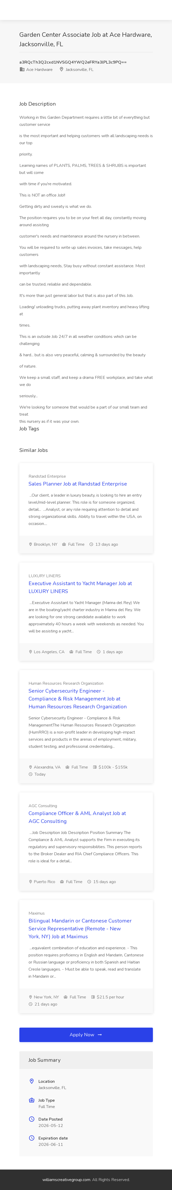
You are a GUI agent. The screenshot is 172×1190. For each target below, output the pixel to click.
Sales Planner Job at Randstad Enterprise (78, 483)
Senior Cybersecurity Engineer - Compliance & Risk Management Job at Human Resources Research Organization (78, 698)
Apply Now (86, 1035)
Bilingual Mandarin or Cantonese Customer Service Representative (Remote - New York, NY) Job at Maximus (80, 928)
